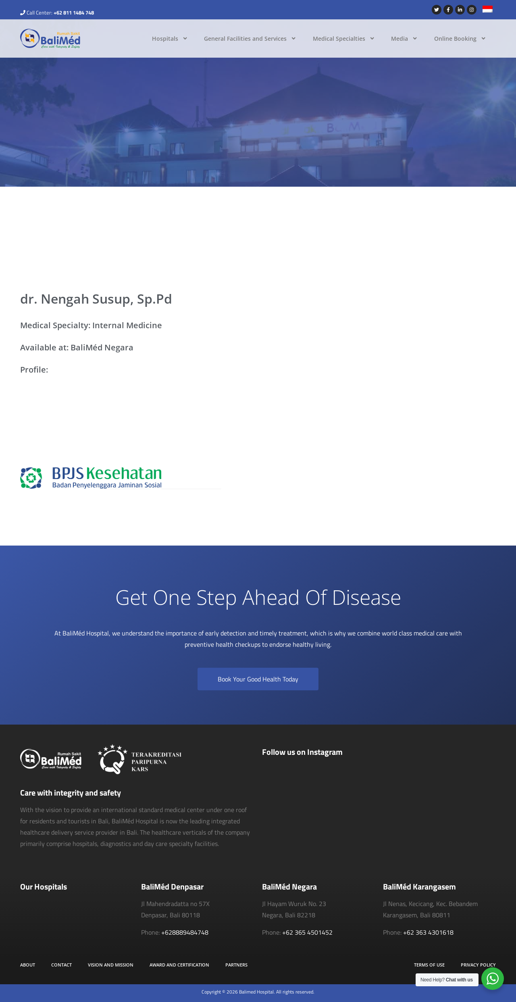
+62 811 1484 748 (74, 12)
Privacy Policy (478, 965)
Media (404, 38)
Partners (236, 965)
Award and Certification (179, 965)
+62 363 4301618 (428, 932)
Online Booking (460, 38)
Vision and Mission (110, 965)
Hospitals (170, 38)
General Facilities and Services (250, 38)
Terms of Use (429, 965)
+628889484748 (184, 932)
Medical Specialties (344, 38)
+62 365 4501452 (307, 932)
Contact (61, 965)
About (27, 965)
